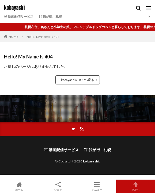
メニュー (97, 186)
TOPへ (135, 186)
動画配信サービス (18, 16)
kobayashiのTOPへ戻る (77, 80)
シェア (58, 186)
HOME (13, 37)
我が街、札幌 (50, 16)
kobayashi (14, 8)
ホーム (19, 186)
